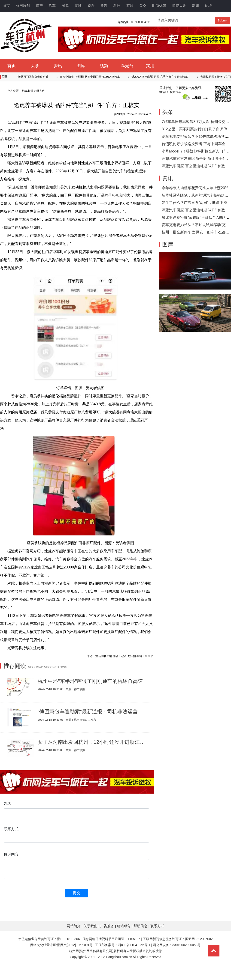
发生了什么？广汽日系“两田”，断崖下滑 (194, 203)
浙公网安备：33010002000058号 (177, 945)
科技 (116, 6)
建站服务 (124, 926)
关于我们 (91, 926)
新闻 (195, 6)
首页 (6, 6)
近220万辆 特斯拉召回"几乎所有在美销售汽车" (162, 76)
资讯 (58, 65)
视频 (104, 65)
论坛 (208, 6)
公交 (142, 6)
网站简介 (74, 926)
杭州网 (74, 951)
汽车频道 (27, 91)
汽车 (52, 6)
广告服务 (107, 926)
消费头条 (179, 6)
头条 (34, 65)
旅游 (103, 6)
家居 (129, 6)
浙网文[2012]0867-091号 (75, 945)
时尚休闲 (159, 6)
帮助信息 (141, 926)
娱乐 (91, 6)
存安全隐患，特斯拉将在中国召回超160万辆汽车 (92, 76)
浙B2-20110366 (68, 939)
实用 (150, 65)
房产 (39, 6)
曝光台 (127, 65)
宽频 (78, 6)
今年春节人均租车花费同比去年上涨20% (195, 188)
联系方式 (157, 926)
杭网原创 (23, 6)
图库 (65, 6)
